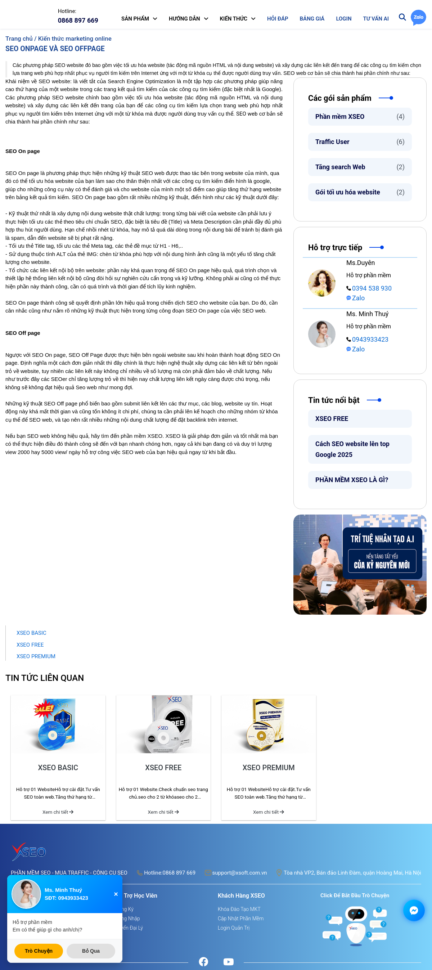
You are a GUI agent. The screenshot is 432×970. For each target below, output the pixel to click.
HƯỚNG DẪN (184, 18)
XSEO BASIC (31, 633)
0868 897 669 (178, 873)
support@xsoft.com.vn (239, 873)
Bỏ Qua (91, 951)
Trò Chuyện (39, 951)
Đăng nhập (127, 918)
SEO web (294, 73)
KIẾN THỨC (234, 18)
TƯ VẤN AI (376, 18)
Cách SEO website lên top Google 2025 (352, 449)
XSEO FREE (331, 418)
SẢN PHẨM (135, 18)
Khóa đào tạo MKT (239, 909)
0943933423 (367, 339)
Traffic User (360, 142)
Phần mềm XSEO (360, 116)
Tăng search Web (360, 167)
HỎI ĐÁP (277, 18)
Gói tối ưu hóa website (360, 192)
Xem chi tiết (57, 812)
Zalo (355, 298)
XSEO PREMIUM (36, 656)
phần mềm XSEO (141, 436)
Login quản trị (233, 928)
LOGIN (343, 18)
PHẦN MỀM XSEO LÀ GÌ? (351, 480)
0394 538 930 (369, 288)
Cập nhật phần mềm (241, 918)
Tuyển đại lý (129, 928)
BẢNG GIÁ (312, 18)
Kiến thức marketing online (75, 38)
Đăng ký (124, 909)
